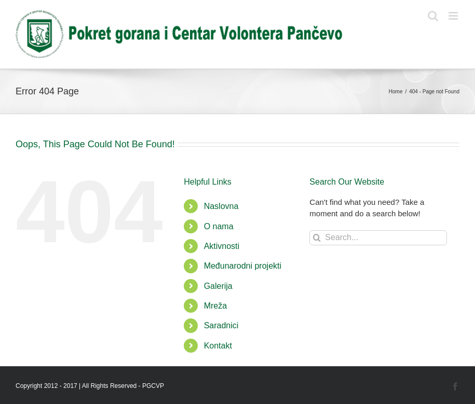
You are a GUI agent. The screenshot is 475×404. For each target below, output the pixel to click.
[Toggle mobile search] (433, 15)
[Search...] (378, 237)
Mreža (215, 305)
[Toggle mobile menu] (454, 15)
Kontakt (218, 345)
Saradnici (221, 325)
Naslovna (221, 206)
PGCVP (153, 385)
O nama (219, 226)
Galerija (218, 286)
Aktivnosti (221, 246)
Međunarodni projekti (242, 265)
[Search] (316, 237)
